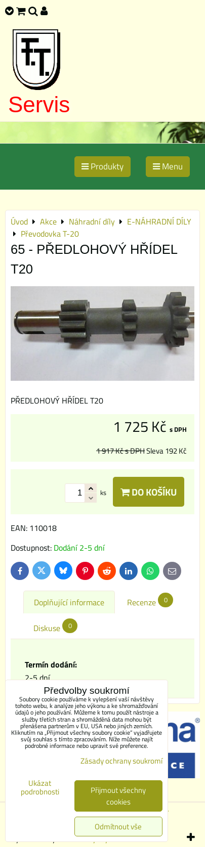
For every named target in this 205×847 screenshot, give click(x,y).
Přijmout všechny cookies (118, 796)
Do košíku (148, 491)
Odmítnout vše (118, 826)
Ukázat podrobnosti (40, 787)
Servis (39, 104)
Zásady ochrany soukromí (121, 761)
